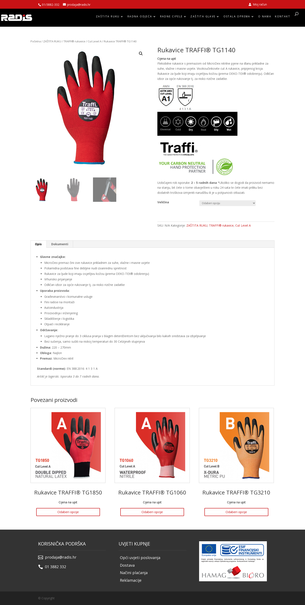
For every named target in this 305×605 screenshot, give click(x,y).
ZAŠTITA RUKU (108, 17)
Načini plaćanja (134, 572)
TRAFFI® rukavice (74, 41)
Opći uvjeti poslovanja (140, 557)
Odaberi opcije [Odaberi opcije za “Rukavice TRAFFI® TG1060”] (152, 512)
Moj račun (258, 4)
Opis (38, 244)
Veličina (163, 202)
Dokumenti (59, 244)
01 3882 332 (55, 566)
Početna (35, 41)
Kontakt (282, 17)
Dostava (127, 565)
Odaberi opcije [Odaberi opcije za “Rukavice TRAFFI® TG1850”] (68, 512)
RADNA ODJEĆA (140, 17)
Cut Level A (94, 41)
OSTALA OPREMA (236, 17)
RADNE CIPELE (171, 17)
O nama (264, 17)
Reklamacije (130, 580)
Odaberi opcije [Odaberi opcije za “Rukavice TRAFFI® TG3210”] (236, 512)
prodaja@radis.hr (60, 557)
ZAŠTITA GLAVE (202, 17)
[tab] (38, 244)
